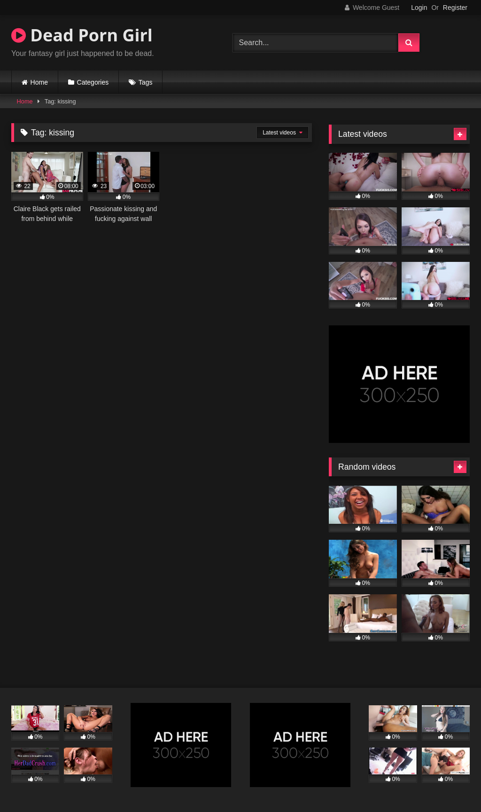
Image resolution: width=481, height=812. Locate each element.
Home (39, 82)
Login (419, 7)
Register (455, 7)
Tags (146, 82)
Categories (93, 82)
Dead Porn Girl (82, 35)
